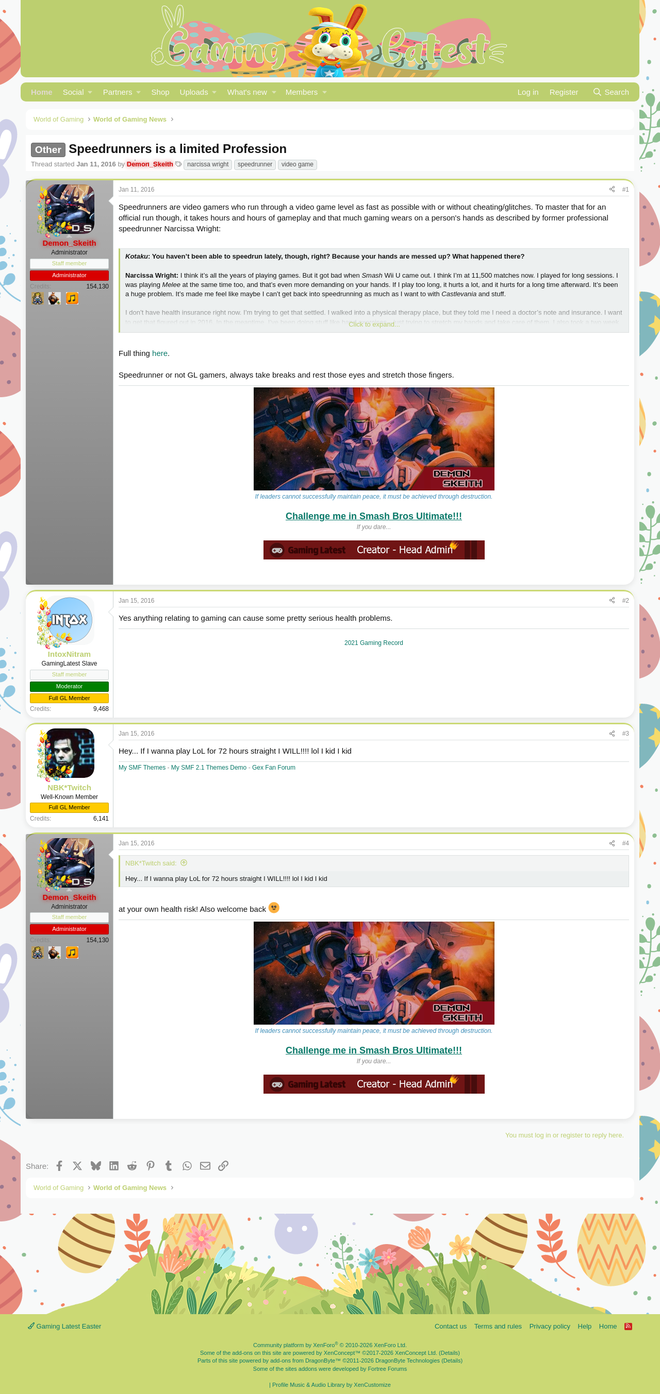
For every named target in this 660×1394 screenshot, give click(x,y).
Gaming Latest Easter (64, 1326)
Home (42, 92)
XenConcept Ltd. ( (418, 1353)
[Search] (610, 91)
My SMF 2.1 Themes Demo (210, 767)
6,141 (101, 818)
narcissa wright (207, 164)
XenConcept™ (342, 1353)
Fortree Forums (387, 1369)
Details (449, 1353)
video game (298, 164)
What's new (247, 92)
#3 (625, 733)
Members (302, 92)
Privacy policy (550, 1326)
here (160, 353)
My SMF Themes (142, 767)
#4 (625, 843)
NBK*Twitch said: (151, 863)
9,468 (101, 708)
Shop (161, 92)
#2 (625, 600)
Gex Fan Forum (273, 767)
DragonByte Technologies (407, 1360)
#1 (625, 189)
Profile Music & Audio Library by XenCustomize (331, 1385)
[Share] (612, 190)
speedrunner (255, 164)
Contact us (451, 1326)
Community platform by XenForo (330, 1345)
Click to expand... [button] (374, 324)
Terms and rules (498, 1326)
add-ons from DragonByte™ (305, 1360)
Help (585, 1326)
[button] (78, 91)
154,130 (98, 286)
